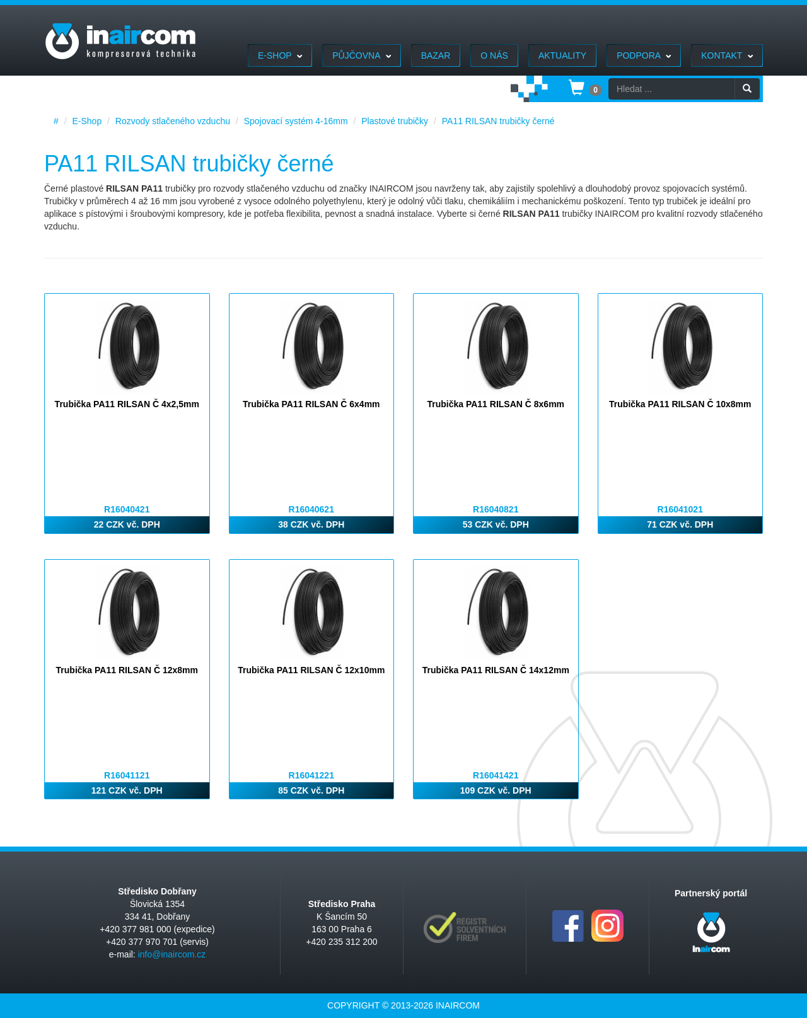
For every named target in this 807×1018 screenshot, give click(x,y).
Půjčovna (361, 55)
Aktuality (562, 55)
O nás (494, 55)
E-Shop (280, 55)
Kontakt (727, 55)
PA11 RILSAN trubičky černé (498, 121)
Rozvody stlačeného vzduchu (172, 121)
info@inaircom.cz (172, 954)
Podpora (644, 55)
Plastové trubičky (394, 121)
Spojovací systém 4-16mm (296, 121)
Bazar (436, 55)
